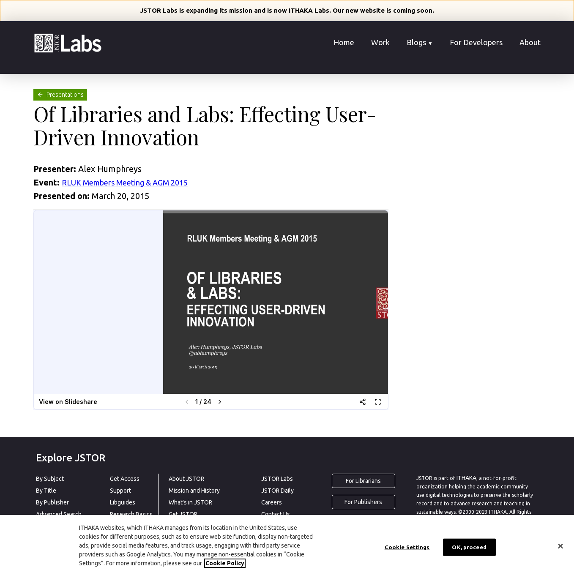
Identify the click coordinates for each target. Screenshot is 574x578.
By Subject (50, 478)
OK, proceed (469, 547)
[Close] (560, 546)
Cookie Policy (224, 563)
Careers (271, 502)
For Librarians (363, 480)
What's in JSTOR (190, 502)
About (530, 42)
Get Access (124, 478)
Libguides (122, 502)
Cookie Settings (407, 547)
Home (343, 42)
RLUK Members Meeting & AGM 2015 (125, 182)
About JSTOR (186, 478)
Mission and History (194, 490)
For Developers (476, 42)
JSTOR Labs (277, 478)
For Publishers (363, 502)
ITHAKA (466, 477)
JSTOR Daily (277, 490)
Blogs (420, 42)
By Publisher (52, 502)
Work (380, 42)
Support (120, 490)
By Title (46, 490)
